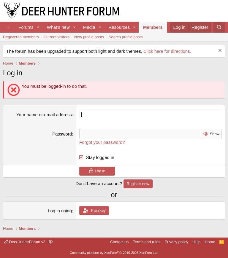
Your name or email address (44, 114)
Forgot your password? (102, 142)
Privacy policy (176, 242)
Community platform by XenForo (114, 252)
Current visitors (56, 37)
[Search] (219, 27)
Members (153, 27)
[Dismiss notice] (219, 51)
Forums (26, 27)
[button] (38, 27)
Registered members (21, 37)
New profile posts (89, 37)
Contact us (119, 242)
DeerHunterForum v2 (25, 242)
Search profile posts (126, 37)
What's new (58, 27)
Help (197, 242)
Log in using (60, 210)
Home (210, 242)
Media (89, 27)
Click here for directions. (167, 51)
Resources (119, 27)
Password (62, 133)
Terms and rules (146, 242)
